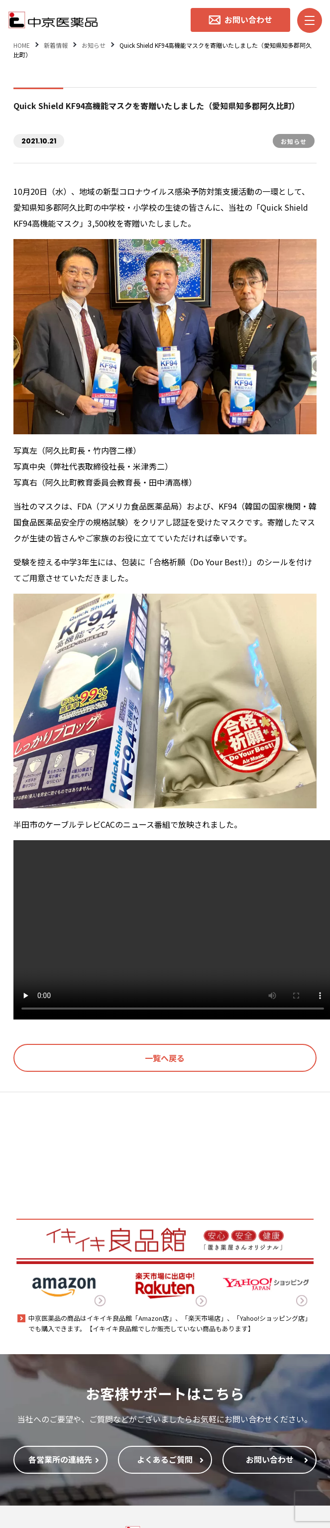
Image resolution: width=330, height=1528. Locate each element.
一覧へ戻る (165, 1058)
